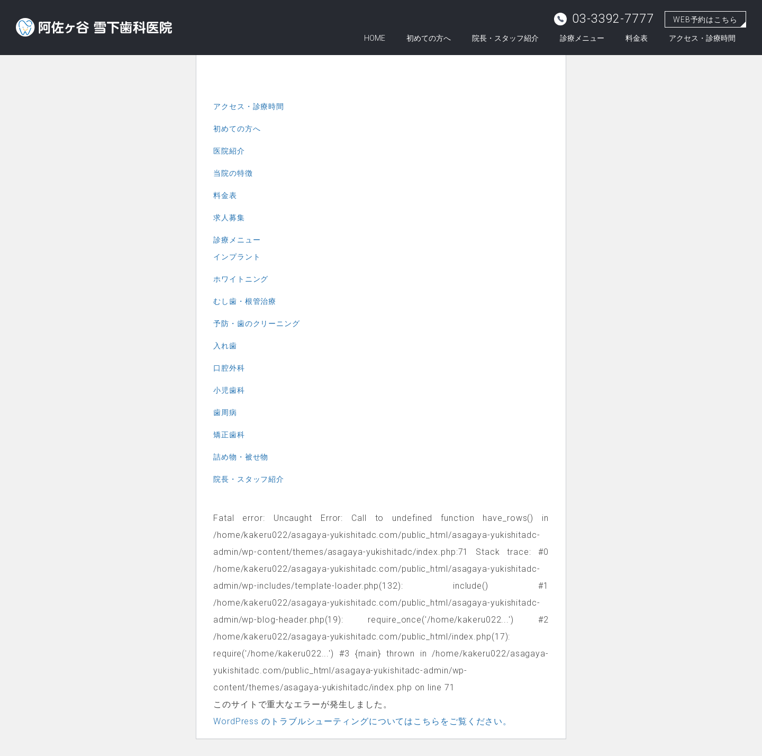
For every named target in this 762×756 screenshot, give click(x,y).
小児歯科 (229, 390)
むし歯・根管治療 (244, 301)
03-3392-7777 (604, 19)
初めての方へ (428, 38)
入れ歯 (225, 345)
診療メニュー (582, 38)
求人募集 (229, 217)
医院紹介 (229, 151)
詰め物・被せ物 (240, 457)
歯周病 (225, 412)
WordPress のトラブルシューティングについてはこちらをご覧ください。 (362, 721)
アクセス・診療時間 (702, 38)
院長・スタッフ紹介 (505, 38)
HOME (374, 38)
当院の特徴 (233, 173)
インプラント (236, 257)
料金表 (636, 38)
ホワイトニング (240, 279)
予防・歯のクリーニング (256, 323)
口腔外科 (229, 368)
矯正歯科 (229, 434)
